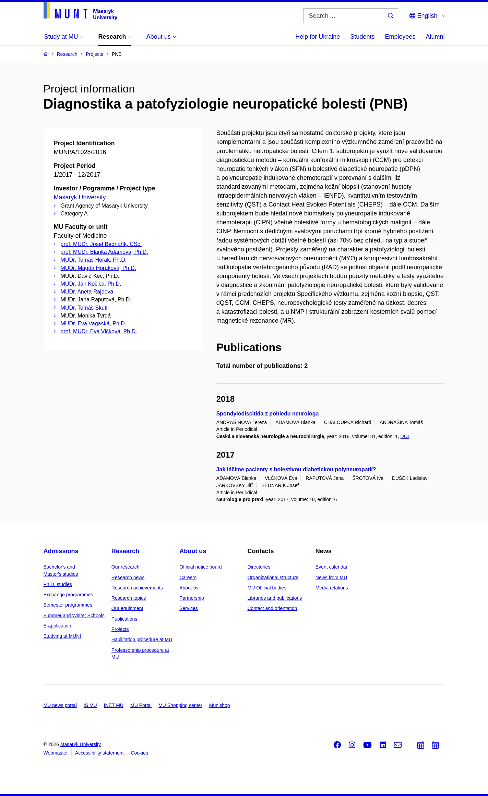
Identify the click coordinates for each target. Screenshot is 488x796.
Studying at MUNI (62, 636)
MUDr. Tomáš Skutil (85, 308)
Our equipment (127, 608)
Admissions (61, 551)
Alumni (435, 36)
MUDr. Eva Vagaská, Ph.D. (94, 323)
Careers (188, 577)
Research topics (128, 598)
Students (362, 36)
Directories (258, 567)
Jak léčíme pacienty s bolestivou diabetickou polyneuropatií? (296, 469)
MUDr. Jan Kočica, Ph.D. (91, 284)
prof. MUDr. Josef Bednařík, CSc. (101, 244)
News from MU (331, 577)
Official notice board (200, 567)
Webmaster (56, 753)
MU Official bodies (266, 587)
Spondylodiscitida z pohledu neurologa (267, 413)
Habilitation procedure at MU (141, 639)
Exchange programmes (68, 594)
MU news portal (60, 705)
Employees (400, 36)
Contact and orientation (272, 608)
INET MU (113, 705)
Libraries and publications (274, 598)
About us (192, 551)
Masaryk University (80, 197)
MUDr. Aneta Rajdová (87, 292)
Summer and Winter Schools (74, 615)
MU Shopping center (180, 705)
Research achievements (137, 587)
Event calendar (331, 567)
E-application (57, 626)
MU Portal (141, 705)
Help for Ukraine (317, 36)
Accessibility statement (99, 753)
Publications (124, 619)
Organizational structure (272, 577)
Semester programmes (68, 605)
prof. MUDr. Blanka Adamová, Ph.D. (104, 252)
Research (125, 551)
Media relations (332, 587)
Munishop (219, 705)
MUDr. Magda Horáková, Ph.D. (98, 268)
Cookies (139, 753)
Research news (128, 577)
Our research (125, 567)
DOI (405, 436)
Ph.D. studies (58, 584)
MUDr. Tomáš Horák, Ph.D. (94, 260)
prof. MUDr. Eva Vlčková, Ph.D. (99, 331)
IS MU (90, 705)
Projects (120, 629)
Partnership (191, 598)
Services (188, 608)
